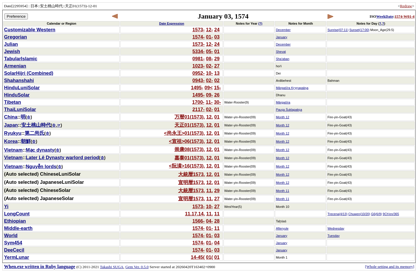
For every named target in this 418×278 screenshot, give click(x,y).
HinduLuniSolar (22, 87)
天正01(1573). (189, 125)
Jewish (12, 51)
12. (209, 116)
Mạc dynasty (40, 149)
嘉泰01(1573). (189, 157)
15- (217, 87)
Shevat (281, 51)
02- (209, 65)
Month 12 (282, 117)
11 (216, 213)
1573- (198, 29)
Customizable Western (29, 29)
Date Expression (171, 23)
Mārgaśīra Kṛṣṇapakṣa (292, 88)
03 (216, 36)
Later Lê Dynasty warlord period (62, 157)
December (283, 30)
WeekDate (384, 16)
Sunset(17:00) (359, 30)
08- (209, 58)
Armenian (15, 65)
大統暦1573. (191, 174)
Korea (11, 141)
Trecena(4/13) (337, 214)
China (10, 116)
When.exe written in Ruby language (39, 266)
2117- (198, 109)
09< (209, 87)
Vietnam (13, 149)
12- (209, 29)
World (10, 235)
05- (209, 51)
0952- (198, 73)
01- (209, 36)
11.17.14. (195, 213)
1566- (198, 221)
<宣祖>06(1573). (187, 141)
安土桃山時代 (36, 125)
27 (216, 65)
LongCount (17, 213)
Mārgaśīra (283, 102)
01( (209, 257)
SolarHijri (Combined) (28, 73)
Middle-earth (18, 228)
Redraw (406, 6)
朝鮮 (26, 141)
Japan (11, 125)
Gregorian (15, 36)
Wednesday (335, 228)
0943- (198, 80)
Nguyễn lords (41, 166)
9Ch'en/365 (391, 214)
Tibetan (12, 102)
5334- (198, 51)
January (281, 37)
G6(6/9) (376, 214)
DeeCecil (14, 249)
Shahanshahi (19, 80)
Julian (11, 44)
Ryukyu (12, 133)
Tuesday (333, 235)
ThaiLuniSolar (20, 109)
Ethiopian (15, 221)
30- (217, 102)
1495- (197, 87)
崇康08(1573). (189, 149)
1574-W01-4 (404, 16)
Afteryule (282, 228)
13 (216, 73)
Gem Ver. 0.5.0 (137, 267)
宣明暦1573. (191, 182)
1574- (198, 36)
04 (216, 242)
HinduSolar (17, 94)
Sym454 (13, 242)
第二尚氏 (34, 133)
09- (209, 94)
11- (209, 102)
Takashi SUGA (111, 267)
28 (216, 221)
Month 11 (282, 190)
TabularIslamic (20, 58)
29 (216, 58)
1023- (198, 65)
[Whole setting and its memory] (389, 266)
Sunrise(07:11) (337, 30)
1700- (198, 102)
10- (209, 73)
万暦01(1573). (189, 116)
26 (216, 94)
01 (216, 51)
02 (216, 80)
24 (216, 29)
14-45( (198, 257)
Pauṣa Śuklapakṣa (289, 109)
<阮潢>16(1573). (187, 165)
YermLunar (16, 257)
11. (209, 190)
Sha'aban (282, 59)
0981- (198, 58)
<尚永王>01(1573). (184, 133)
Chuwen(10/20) (359, 214)
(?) (260, 23)
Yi (6, 206)
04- (209, 221)
